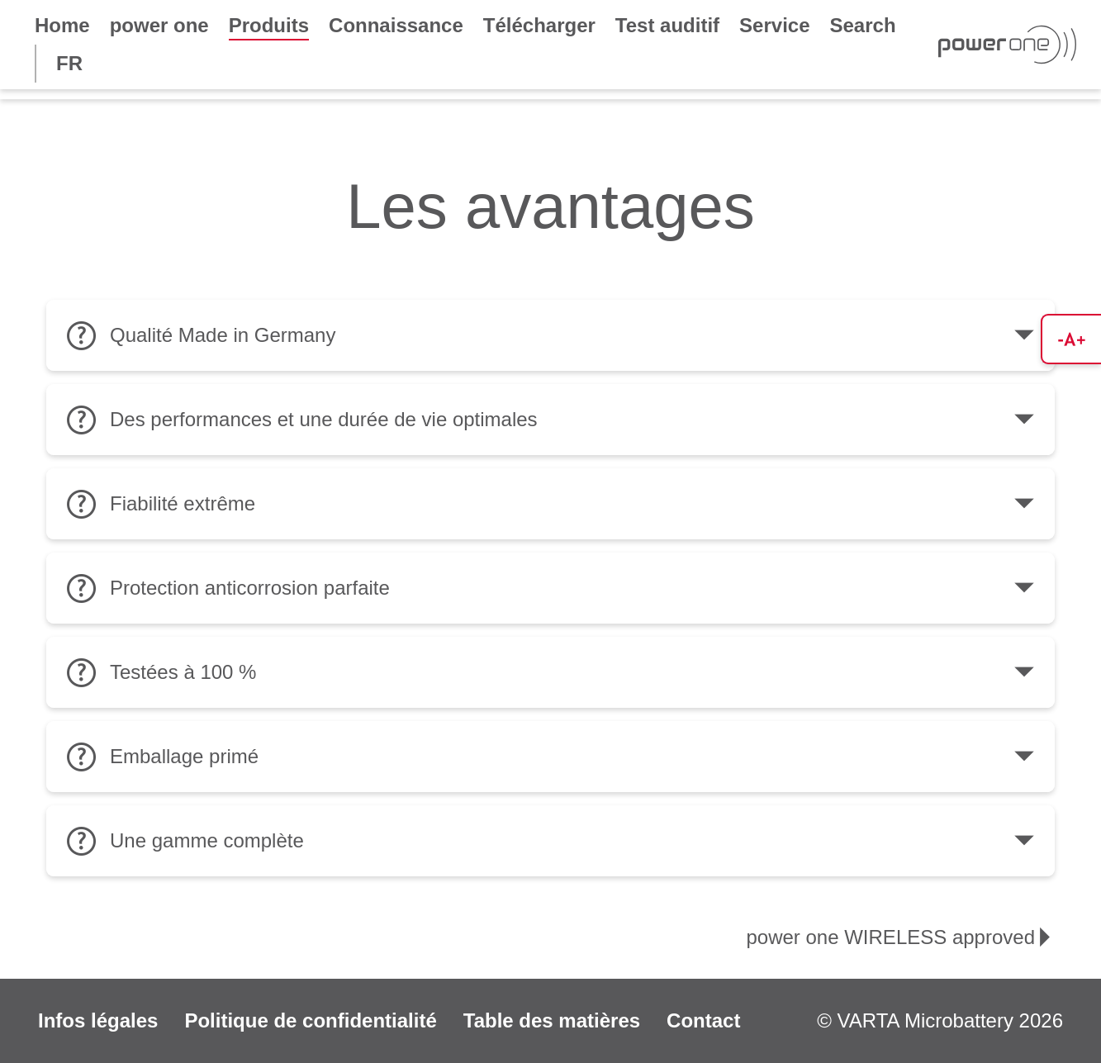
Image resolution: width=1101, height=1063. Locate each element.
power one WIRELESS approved (364, 112)
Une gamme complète (550, 841)
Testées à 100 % (550, 672)
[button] (1071, 339)
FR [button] (69, 63)
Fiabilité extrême (550, 504)
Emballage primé (550, 756)
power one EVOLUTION (676, 112)
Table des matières (551, 1020)
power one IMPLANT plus (957, 112)
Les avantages (94, 112)
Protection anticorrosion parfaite (550, 588)
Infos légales (98, 1020)
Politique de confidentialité (310, 1020)
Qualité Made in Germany (550, 335)
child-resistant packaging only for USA (243, 158)
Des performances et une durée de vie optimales (550, 419)
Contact (703, 1020)
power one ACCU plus (659, 158)
